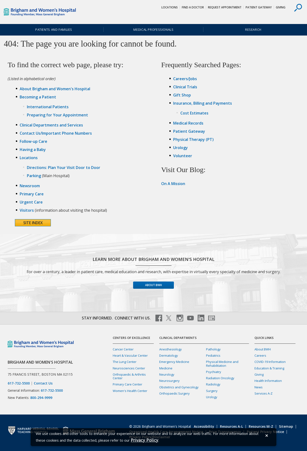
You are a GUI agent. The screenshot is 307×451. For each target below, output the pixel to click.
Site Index (33, 222)
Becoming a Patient (38, 97)
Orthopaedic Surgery (174, 393)
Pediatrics (213, 355)
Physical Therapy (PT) (193, 139)
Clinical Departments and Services (51, 125)
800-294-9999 (41, 397)
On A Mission (173, 183)
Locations (169, 7)
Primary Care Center (127, 384)
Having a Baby (33, 149)
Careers (260, 355)
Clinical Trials (185, 87)
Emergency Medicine (174, 362)
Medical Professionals (153, 29)
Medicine (165, 368)
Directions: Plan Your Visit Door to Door (63, 167)
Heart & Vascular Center (130, 355)
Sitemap (286, 426)
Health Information (268, 381)
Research (253, 29)
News (258, 387)
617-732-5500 (19, 383)
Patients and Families (53, 29)
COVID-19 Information (270, 362)
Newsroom (30, 185)
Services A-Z (263, 393)
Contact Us (43, 383)
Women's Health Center (130, 391)
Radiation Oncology (220, 378)
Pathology (213, 349)
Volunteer (182, 155)
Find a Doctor (193, 7)
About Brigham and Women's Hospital (55, 88)
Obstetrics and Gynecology (179, 387)
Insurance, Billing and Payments (202, 103)
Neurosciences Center (129, 368)
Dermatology (168, 355)
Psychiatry (213, 372)
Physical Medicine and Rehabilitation (222, 363)
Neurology (166, 374)
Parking (34, 175)
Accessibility (204, 426)
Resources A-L (231, 426)
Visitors (27, 210)
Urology (180, 147)
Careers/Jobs (185, 78)
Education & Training (269, 368)
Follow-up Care (33, 141)
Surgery (212, 391)
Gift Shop (182, 95)
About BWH (153, 285)
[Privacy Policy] (144, 440)
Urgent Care (31, 202)
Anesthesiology (170, 349)
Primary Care (32, 194)
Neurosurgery (169, 381)
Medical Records (188, 123)
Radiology (213, 384)
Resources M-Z (261, 426)
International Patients (48, 106)
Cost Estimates (194, 113)
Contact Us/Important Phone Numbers (56, 133)
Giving (280, 7)
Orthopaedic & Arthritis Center (129, 376)
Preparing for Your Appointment (57, 115)
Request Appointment (225, 7)
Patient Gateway (259, 7)
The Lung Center (124, 362)
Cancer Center (123, 349)
